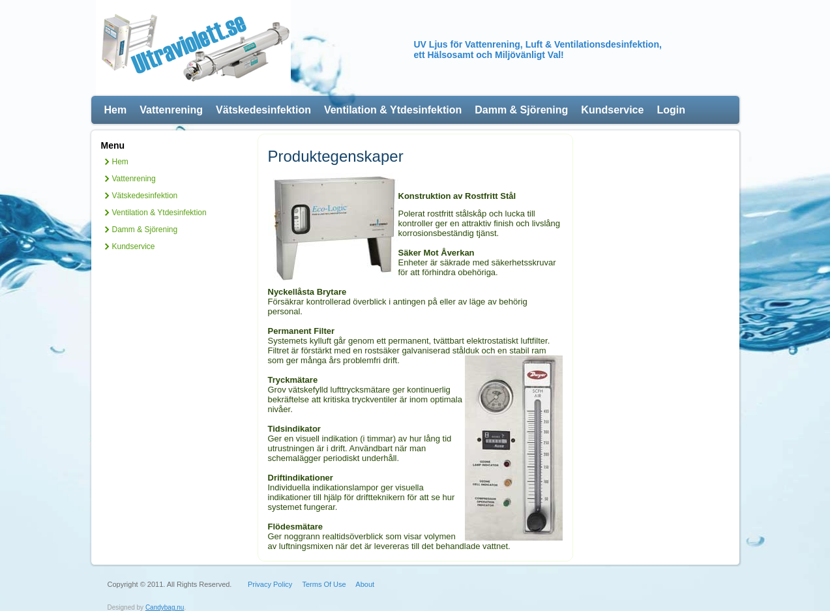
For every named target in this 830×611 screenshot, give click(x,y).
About (364, 584)
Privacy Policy (270, 584)
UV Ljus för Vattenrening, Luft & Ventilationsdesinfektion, (538, 44)
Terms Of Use (324, 584)
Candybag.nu (165, 607)
